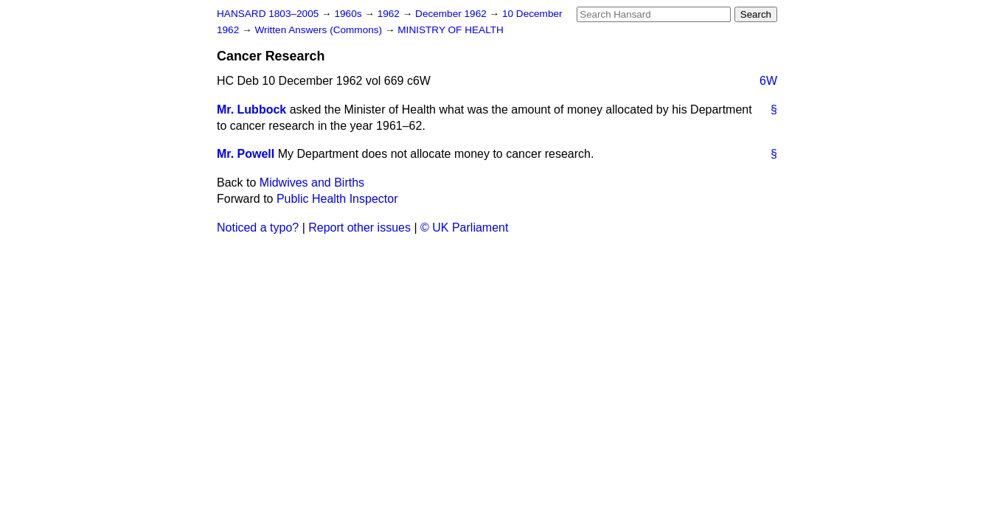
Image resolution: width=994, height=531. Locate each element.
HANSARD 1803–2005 (268, 13)
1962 (390, 13)
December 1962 (452, 13)
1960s (349, 13)
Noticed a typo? (258, 227)
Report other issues (359, 227)
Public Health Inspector (337, 198)
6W (768, 80)
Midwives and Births (312, 182)
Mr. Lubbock (251, 109)
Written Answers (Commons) (319, 29)
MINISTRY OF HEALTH (450, 29)
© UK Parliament (464, 227)
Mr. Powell (245, 154)
